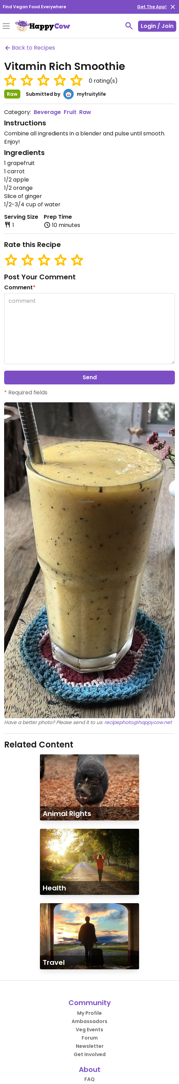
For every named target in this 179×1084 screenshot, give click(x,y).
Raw (85, 112)
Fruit (70, 112)
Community (90, 1003)
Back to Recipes (29, 48)
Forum (90, 1037)
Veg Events (89, 1029)
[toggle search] (129, 26)
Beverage (47, 112)
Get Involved (90, 1054)
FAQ (89, 1079)
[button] (10, 80)
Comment (19, 287)
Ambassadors (89, 1021)
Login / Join (157, 26)
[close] (173, 7)
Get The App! (152, 7)
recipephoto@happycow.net (138, 722)
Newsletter (90, 1046)
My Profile (89, 1013)
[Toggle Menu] (6, 26)
